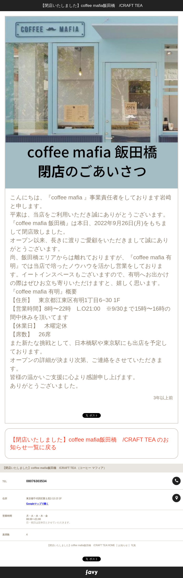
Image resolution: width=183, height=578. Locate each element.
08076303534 (36, 481)
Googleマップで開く (37, 503)
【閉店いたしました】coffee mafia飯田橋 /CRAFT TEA (92, 5)
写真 (133, 545)
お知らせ (123, 545)
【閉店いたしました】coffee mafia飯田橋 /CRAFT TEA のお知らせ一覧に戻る (89, 443)
